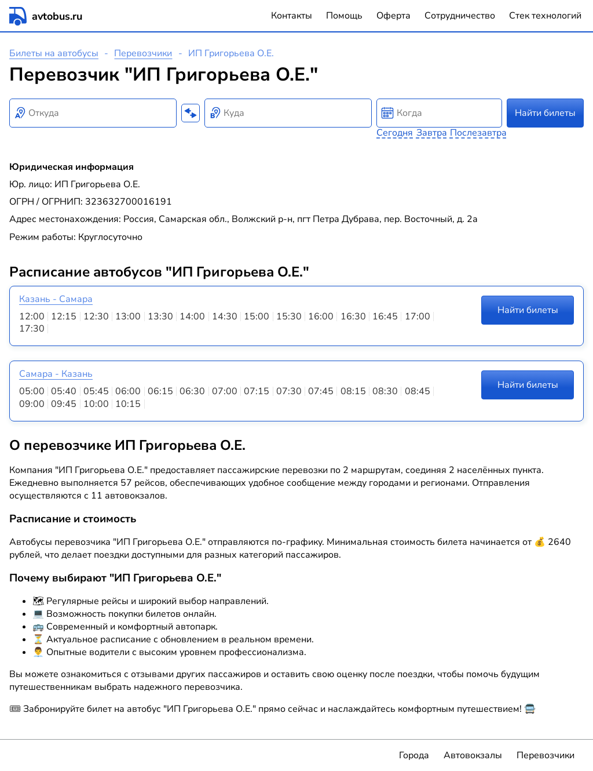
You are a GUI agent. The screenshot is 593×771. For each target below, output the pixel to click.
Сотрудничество (459, 15)
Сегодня (394, 132)
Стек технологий (545, 15)
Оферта (393, 15)
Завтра (431, 132)
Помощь (344, 15)
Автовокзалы (473, 755)
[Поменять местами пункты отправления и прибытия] (190, 113)
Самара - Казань (56, 374)
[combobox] (93, 113)
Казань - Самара (56, 299)
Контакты (291, 15)
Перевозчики (143, 53)
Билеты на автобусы (53, 53)
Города (414, 755)
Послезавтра (478, 132)
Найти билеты (545, 113)
